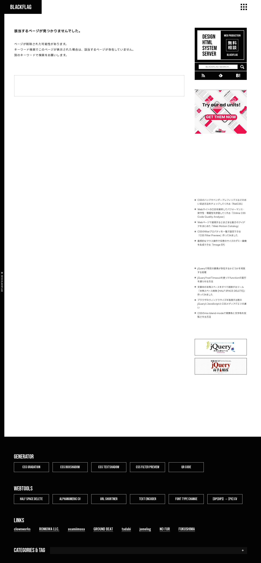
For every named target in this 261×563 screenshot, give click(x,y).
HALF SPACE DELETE (31, 499)
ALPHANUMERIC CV (70, 499)
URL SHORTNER (108, 499)
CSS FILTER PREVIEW (147, 467)
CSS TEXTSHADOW (108, 467)
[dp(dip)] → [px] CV (225, 499)
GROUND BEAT (103, 528)
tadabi (126, 528)
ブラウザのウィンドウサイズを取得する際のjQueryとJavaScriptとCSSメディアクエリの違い (221, 304)
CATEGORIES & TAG (29, 550)
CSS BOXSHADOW (70, 467)
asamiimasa (76, 528)
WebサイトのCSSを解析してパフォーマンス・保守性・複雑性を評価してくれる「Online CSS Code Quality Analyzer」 (221, 213)
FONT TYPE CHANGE (186, 499)
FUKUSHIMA (187, 528)
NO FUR (165, 528)
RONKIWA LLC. (49, 528)
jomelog (145, 528)
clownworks (22, 528)
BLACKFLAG (2, 286)
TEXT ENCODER (147, 499)
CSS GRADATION (31, 467)
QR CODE (186, 467)
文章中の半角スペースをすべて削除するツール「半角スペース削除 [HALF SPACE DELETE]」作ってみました (221, 291)
